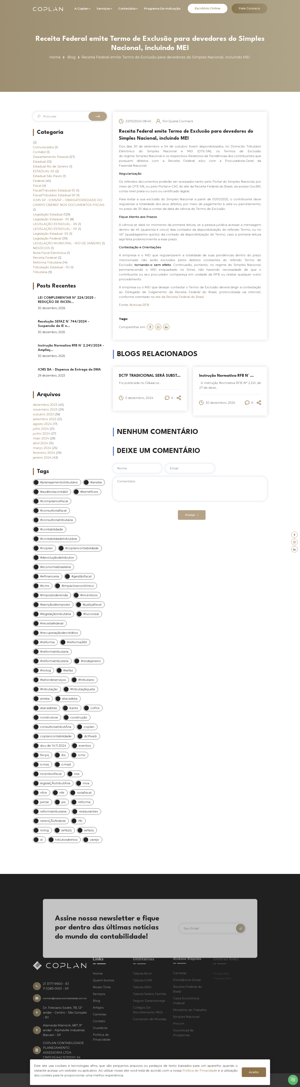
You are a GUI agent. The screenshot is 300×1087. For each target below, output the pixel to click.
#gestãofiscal (81, 576)
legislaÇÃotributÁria (55, 783)
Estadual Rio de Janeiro (50, 166)
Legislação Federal (47, 238)
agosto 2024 (42, 424)
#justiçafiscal (92, 604)
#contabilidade (51, 529)
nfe (61, 792)
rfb (80, 821)
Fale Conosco (249, 8)
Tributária (40, 272)
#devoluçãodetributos (57, 557)
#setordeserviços (53, 680)
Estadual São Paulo (47, 176)
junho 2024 (41, 433)
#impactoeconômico (78, 586)
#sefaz (68, 670)
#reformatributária (54, 661)
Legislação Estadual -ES (50, 233)
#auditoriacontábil (54, 492)
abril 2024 (40, 443)
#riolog (45, 670)
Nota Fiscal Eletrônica (49, 253)
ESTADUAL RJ (43, 171)
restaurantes (88, 811)
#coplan (46, 548)
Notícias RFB (139, 305)
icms (81, 755)
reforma (84, 802)
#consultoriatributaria (56, 520)
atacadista (69, 698)
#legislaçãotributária (55, 614)
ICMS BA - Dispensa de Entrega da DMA (69, 369)
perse (44, 802)
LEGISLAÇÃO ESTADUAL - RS (55, 224)
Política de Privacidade (199, 1070)
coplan (89, 727)
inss (76, 774)
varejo (94, 840)
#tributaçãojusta (82, 689)
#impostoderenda (54, 595)
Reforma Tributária (47, 262)
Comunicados (43, 147)
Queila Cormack (180, 121)
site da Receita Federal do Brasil (179, 297)
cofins (94, 708)
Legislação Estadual (48, 214)
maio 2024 (41, 438)
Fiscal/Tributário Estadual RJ (54, 190)
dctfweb (90, 736)
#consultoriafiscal (53, 510)
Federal (39, 181)
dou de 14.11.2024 (53, 745)
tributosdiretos (66, 840)
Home (55, 57)
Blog (71, 57)
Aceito (254, 1072)
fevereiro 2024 (44, 453)
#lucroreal (91, 614)
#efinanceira (49, 576)
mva (86, 783)
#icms (44, 586)
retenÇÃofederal (53, 821)
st (41, 840)
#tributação (49, 689)
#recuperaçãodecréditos (59, 633)
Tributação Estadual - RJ (51, 267)
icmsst (66, 764)
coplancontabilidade (56, 736)
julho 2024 (41, 429)
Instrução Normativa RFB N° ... (226, 376)
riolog (44, 830)
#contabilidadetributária (58, 539)
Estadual (39, 161)
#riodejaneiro (91, 661)
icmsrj (44, 764)
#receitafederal (51, 623)
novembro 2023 (45, 409)
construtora (49, 717)
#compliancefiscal (54, 501)
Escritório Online (207, 8)
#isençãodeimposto (55, 604)
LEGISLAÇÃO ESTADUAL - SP (55, 229)
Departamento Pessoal (51, 157)
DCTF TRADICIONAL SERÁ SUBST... (149, 376)
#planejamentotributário (59, 482)
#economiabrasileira (55, 567)
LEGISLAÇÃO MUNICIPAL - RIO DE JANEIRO (67, 243)
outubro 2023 (43, 414)
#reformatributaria (54, 651)
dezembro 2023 (45, 405)
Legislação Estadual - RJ (51, 219)
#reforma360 (77, 642)
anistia (45, 698)
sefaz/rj (66, 830)
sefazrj (89, 830)
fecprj (44, 755)
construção (78, 717)
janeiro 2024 (42, 457)
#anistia (96, 482)
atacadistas (48, 708)
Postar (191, 515)
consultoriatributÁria (55, 727)
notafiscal (84, 792)
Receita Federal (45, 257)
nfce (43, 792)
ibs (63, 755)
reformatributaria (53, 811)
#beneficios (89, 492)
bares (73, 708)
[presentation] (141, 518)
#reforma (47, 642)
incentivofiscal (51, 774)
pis (63, 802)
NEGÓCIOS (41, 248)
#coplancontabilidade (82, 548)
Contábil (39, 152)
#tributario (86, 680)
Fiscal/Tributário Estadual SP (54, 195)
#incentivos (88, 595)
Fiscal (37, 185)
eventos (85, 745)
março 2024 (42, 448)
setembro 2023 (44, 419)
